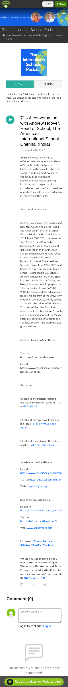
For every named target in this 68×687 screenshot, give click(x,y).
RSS (48, 84)
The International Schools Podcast (29, 30)
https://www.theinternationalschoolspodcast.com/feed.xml (33, 37)
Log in (47, 626)
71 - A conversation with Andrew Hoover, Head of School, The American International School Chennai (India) (40, 131)
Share (20, 84)
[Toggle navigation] (64, 13)
